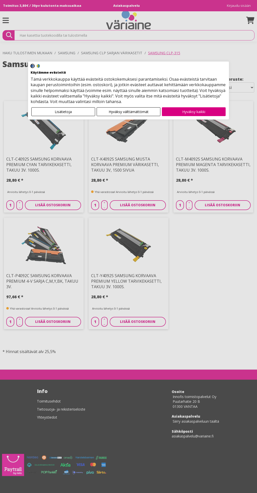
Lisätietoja (63, 111)
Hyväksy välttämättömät (129, 111)
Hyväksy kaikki (193, 111)
